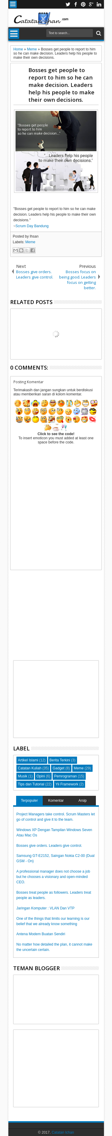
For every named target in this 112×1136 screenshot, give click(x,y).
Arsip (83, 800)
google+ (91, 4)
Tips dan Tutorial (31, 784)
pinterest (83, 4)
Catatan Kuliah (30, 768)
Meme (30, 242)
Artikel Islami (28, 760)
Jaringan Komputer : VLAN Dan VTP (45, 908)
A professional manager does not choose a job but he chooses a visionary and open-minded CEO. (53, 876)
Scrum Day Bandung (32, 226)
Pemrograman (65, 776)
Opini (40, 776)
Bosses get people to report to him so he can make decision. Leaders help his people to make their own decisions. (61, 84)
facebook (75, 4)
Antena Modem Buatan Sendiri (40, 934)
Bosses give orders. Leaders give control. (49, 846)
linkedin (99, 4)
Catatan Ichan (63, 1132)
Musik (22, 776)
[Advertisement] (56, 617)
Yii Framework (67, 784)
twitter (68, 4)
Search (98, 33)
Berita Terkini (60, 760)
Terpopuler (29, 800)
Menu (13, 4)
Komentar (56, 800)
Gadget (58, 768)
